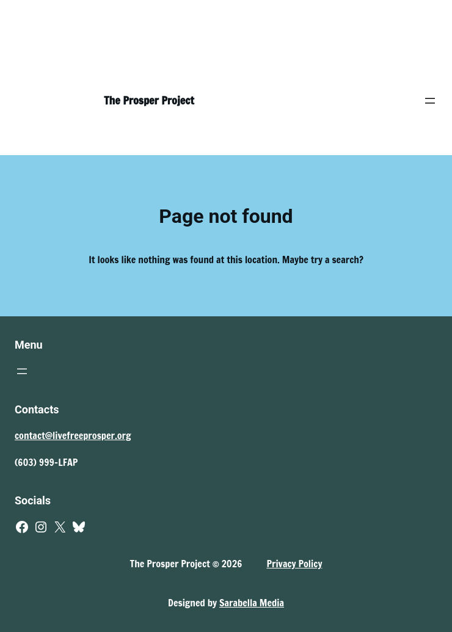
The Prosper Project (149, 100)
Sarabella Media (251, 602)
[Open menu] (430, 100)
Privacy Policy (294, 563)
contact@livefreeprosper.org (73, 435)
